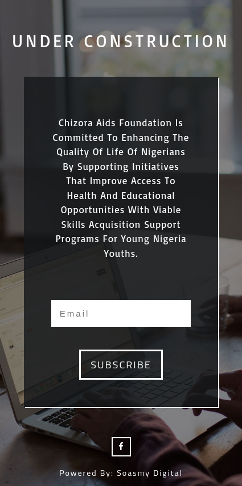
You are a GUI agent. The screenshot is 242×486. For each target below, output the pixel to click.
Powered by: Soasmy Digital (120, 473)
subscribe (121, 364)
